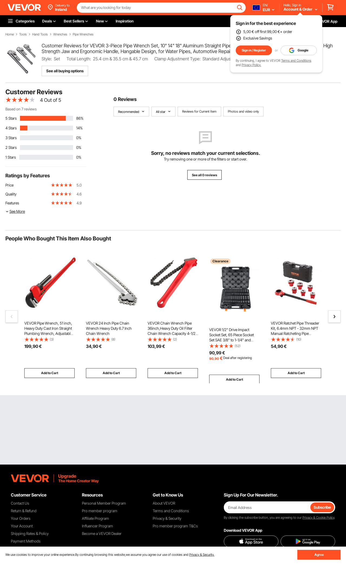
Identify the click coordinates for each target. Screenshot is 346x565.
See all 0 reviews (204, 175)
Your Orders (21, 518)
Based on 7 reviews (21, 109)
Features (12, 203)
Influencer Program (97, 526)
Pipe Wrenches (83, 34)
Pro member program (99, 510)
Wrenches (60, 34)
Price (9, 185)
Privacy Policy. (251, 65)
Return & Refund (23, 510)
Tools (23, 34)
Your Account (22, 526)
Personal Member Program (104, 503)
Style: (47, 58)
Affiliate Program (95, 518)
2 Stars (11, 147)
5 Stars (11, 118)
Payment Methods (26, 541)
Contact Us (20, 503)
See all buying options (65, 70)
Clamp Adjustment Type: (177, 58)
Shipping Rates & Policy (30, 533)
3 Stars (11, 137)
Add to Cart (49, 373)
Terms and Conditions (296, 60)
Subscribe (322, 507)
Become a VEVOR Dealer (102, 533)
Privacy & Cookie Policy (318, 517)
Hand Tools (40, 34)
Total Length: (78, 58)
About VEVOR (164, 503)
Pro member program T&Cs (175, 526)
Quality (10, 194)
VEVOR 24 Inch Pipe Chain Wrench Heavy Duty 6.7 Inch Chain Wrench (109, 328)
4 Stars (11, 128)
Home (9, 34)
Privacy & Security (167, 518)
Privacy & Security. (201, 555)
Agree (319, 555)
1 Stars (10, 157)
